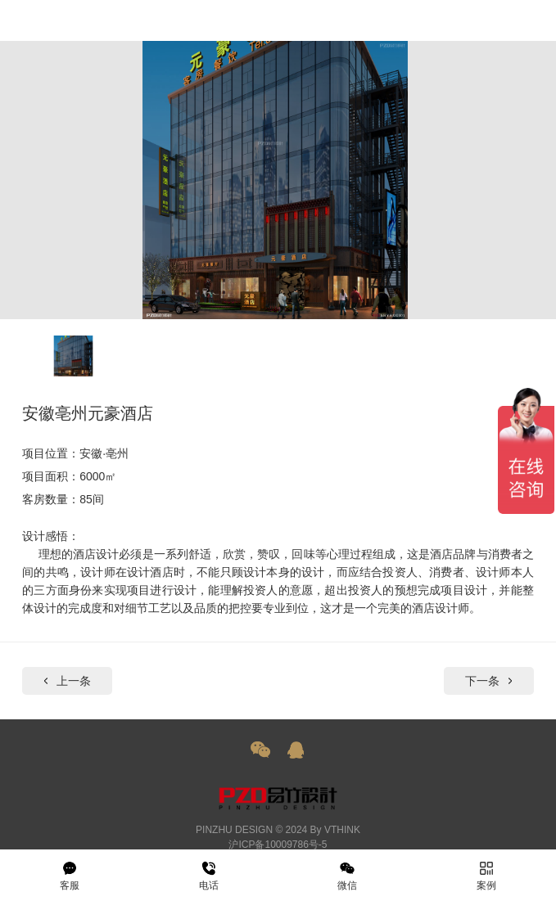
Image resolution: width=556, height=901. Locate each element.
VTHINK (342, 830)
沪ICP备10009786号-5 (277, 844)
